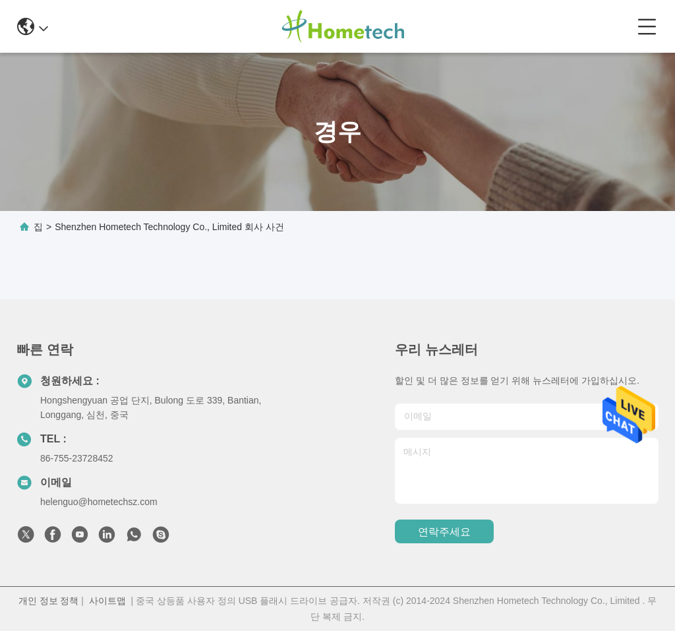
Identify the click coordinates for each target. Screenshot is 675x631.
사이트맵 (107, 600)
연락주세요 (444, 531)
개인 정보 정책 (48, 600)
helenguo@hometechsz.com (99, 501)
